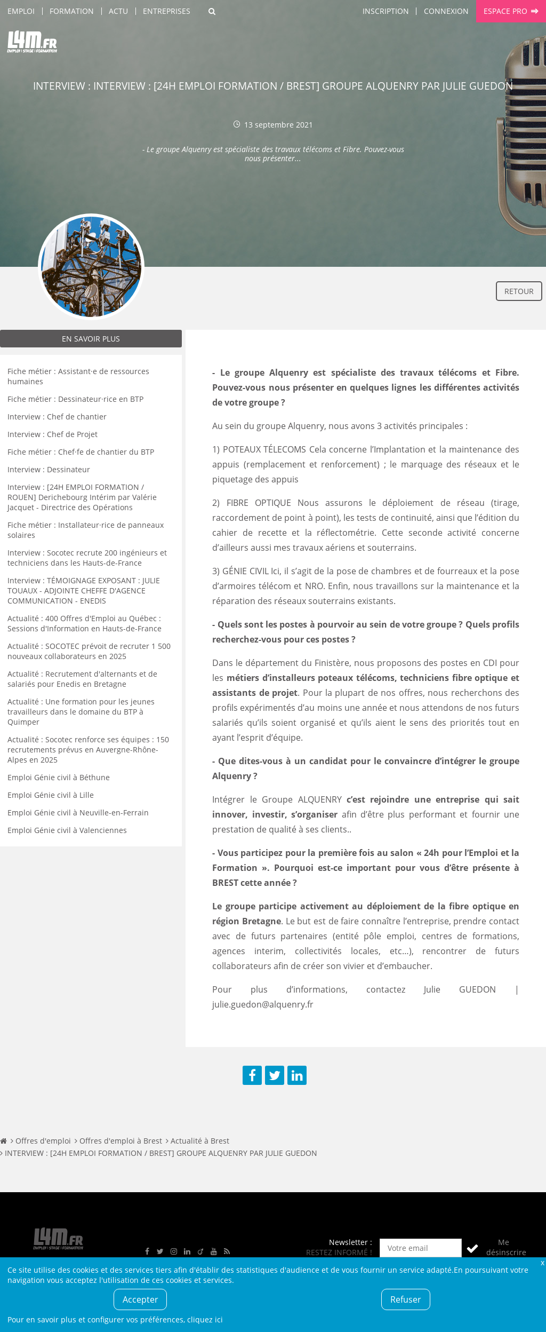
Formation (72, 11)
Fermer (542, 1262)
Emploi (21, 11)
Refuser (405, 1299)
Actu (118, 11)
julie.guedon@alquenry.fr (263, 1004)
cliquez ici (205, 1319)
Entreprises (166, 11)
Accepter (140, 1299)
